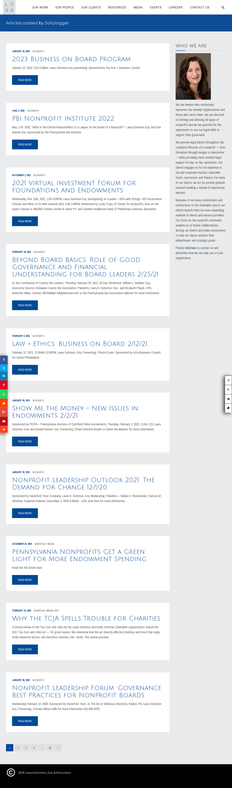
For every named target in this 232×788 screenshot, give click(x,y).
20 (50, 748)
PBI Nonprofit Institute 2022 (63, 118)
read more (25, 80)
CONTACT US (200, 7)
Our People (64, 7)
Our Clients (91, 7)
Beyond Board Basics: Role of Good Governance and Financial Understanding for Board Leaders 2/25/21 (85, 267)
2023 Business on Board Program (71, 59)
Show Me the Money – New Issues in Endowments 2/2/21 (75, 412)
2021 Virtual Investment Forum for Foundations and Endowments (74, 187)
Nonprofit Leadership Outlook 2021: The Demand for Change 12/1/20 (83, 484)
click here (190, 248)
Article (41, 544)
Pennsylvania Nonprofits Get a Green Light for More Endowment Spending (79, 555)
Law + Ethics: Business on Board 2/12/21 (79, 343)
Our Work (40, 7)
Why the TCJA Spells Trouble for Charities (86, 618)
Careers (176, 7)
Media (138, 7)
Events (156, 7)
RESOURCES (117, 7)
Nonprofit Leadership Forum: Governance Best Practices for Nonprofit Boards (86, 691)
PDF (57, 610)
